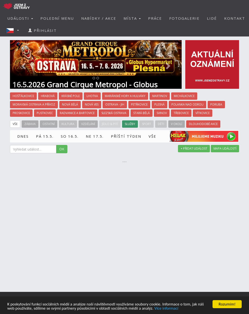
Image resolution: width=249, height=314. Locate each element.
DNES (23, 136)
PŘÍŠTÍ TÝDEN (126, 136)
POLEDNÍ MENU (57, 18)
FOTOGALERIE (184, 18)
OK (61, 149)
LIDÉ (212, 18)
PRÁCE (155, 18)
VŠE (152, 136)
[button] (14, 30)
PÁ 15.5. (44, 136)
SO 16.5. (70, 136)
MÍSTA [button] (132, 18)
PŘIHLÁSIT (42, 30)
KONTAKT (234, 18)
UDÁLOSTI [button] (20, 18)
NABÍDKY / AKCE (98, 18)
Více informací (166, 308)
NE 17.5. (95, 136)
